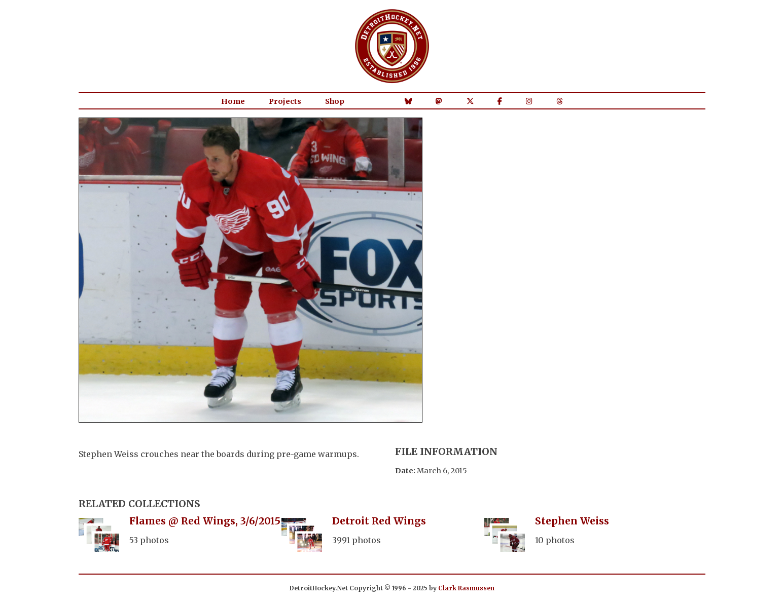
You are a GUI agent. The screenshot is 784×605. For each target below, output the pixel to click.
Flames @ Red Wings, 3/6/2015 (204, 521)
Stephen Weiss (572, 521)
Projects (285, 101)
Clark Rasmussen (466, 588)
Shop (334, 101)
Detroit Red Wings (379, 521)
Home (233, 101)
